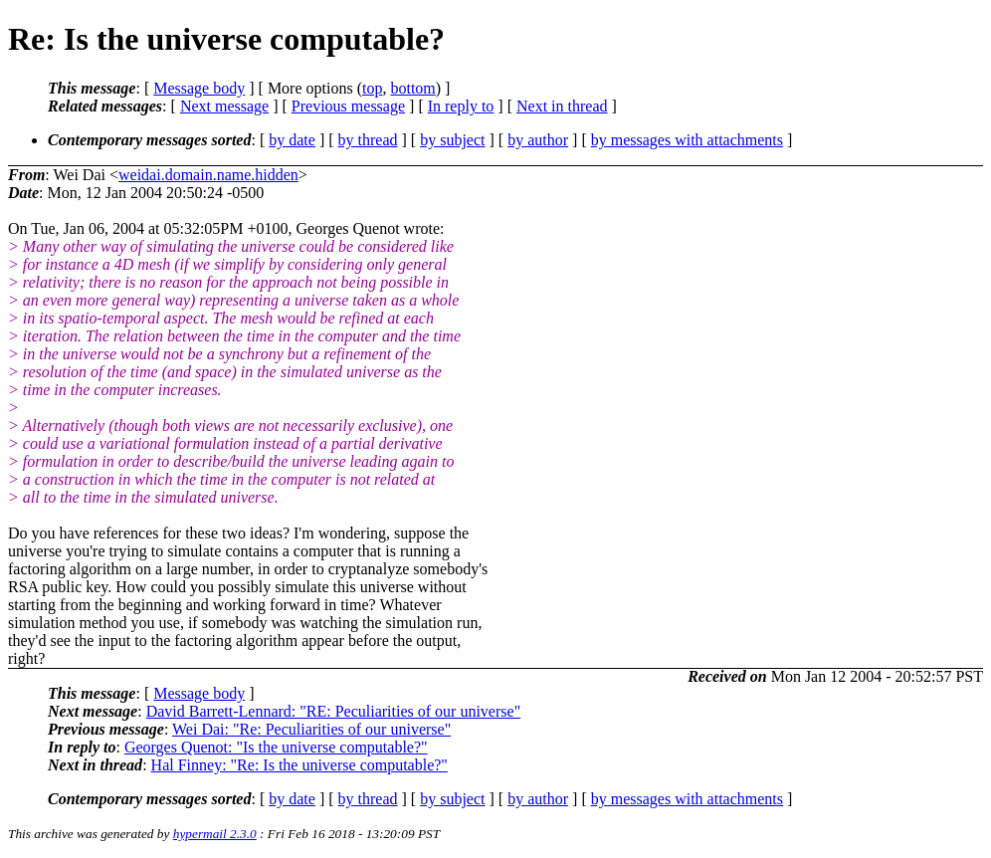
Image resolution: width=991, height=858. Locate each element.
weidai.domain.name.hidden (208, 174)
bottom (412, 88)
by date (292, 139)
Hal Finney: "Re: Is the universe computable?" (299, 764)
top (372, 88)
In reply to (461, 106)
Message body (199, 88)
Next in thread (562, 106)
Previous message (348, 106)
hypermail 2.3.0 (215, 833)
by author (537, 139)
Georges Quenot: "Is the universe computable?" (276, 747)
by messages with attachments (687, 139)
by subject (452, 139)
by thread (368, 139)
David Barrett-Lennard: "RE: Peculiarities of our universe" (333, 711)
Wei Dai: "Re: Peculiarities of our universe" (311, 729)
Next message (224, 106)
